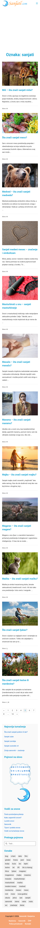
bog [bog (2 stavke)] (6, 856)
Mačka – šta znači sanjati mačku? (20, 578)
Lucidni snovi (9, 821)
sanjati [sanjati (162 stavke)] (27, 898)
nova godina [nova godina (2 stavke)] (22, 894)
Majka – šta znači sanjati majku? (19, 474)
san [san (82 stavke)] (21, 898)
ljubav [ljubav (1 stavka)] (14, 871)
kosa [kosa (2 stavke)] (28, 860)
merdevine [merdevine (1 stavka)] (9, 890)
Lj (7, 648)
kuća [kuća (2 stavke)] (14, 864)
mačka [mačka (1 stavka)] (19, 883)
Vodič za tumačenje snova (14, 831)
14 (13, 714)
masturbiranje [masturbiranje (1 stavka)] (19, 879)
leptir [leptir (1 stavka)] (26, 864)
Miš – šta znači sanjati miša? (17, 90)
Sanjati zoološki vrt (11, 746)
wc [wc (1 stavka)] (6, 905)
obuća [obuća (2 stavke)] (7, 898)
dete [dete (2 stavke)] (20, 856)
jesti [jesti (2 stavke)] (22, 860)
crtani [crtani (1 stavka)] (13, 856)
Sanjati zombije (10, 741)
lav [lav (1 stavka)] (20, 864)
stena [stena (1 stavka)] (17, 902)
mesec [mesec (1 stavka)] (18, 890)
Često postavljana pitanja (13, 814)
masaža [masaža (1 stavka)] (8, 879)
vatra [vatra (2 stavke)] (24, 902)
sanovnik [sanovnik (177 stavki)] (8, 902)
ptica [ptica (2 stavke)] (15, 898)
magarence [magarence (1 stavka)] (9, 875)
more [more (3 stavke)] (13, 894)
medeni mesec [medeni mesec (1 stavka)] (10, 886)
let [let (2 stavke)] (14, 867)
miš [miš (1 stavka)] (6, 894)
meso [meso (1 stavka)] (26, 890)
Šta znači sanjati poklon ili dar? (16, 732)
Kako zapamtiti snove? (12, 818)
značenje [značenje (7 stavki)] (13, 905)
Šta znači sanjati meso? (14, 137)
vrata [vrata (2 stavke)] (31, 902)
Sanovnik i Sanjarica (27, 916)
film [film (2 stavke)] (26, 856)
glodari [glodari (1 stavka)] (7, 860)
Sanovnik (7, 824)
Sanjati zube (9, 737)
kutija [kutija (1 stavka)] (7, 864)
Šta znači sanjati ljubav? (14, 630)
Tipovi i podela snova (12, 828)
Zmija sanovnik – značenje (14, 750)
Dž (24, 767)
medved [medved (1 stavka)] (22, 886)
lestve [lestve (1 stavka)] (7, 867)
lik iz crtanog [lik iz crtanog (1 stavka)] (27, 867)
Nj (29, 771)
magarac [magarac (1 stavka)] (22, 871)
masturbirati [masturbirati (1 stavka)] (9, 883)
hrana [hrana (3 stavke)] (15, 860)
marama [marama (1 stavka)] (27, 875)
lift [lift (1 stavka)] (18, 867)
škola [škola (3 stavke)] (22, 905)
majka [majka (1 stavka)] (19, 875)
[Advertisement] (20, 28)
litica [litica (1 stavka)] (7, 871)
